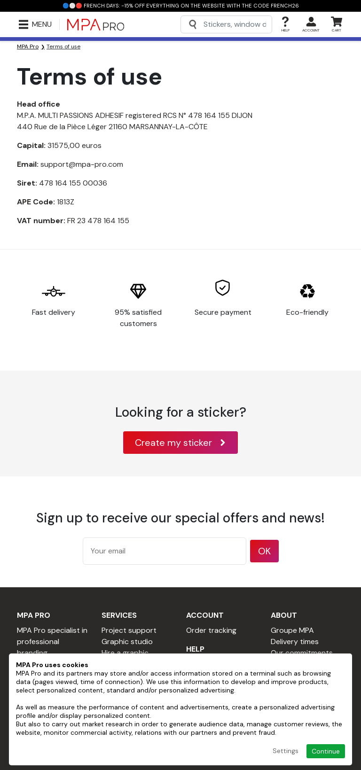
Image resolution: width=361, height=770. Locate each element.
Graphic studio (127, 641)
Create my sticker (180, 442)
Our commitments (302, 653)
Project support (129, 630)
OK (264, 551)
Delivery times (295, 641)
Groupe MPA (292, 630)
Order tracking (211, 630)
